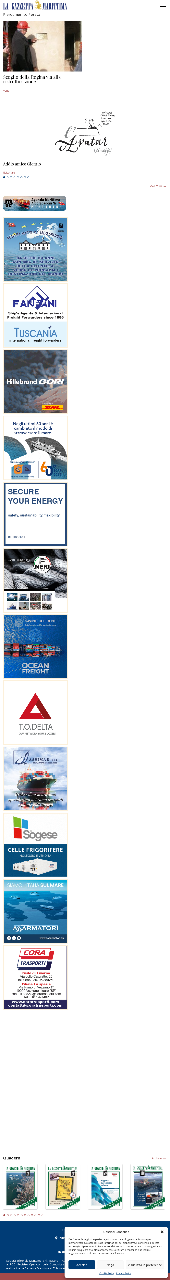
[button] (162, 1232)
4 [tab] (15, 177)
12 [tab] (42, 1215)
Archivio (157, 1158)
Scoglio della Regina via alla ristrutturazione (32, 79)
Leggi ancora (85, 168)
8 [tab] (28, 177)
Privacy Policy (123, 1273)
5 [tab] (18, 177)
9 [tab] (32, 1215)
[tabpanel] (85, 168)
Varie (6, 90)
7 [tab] (25, 177)
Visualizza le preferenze (145, 1265)
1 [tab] (4, 177)
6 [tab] (21, 177)
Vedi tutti (156, 186)
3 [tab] (11, 177)
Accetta (81, 1265)
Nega (110, 1265)
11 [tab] (39, 1215)
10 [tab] (35, 1215)
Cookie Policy (106, 1273)
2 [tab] (8, 177)
